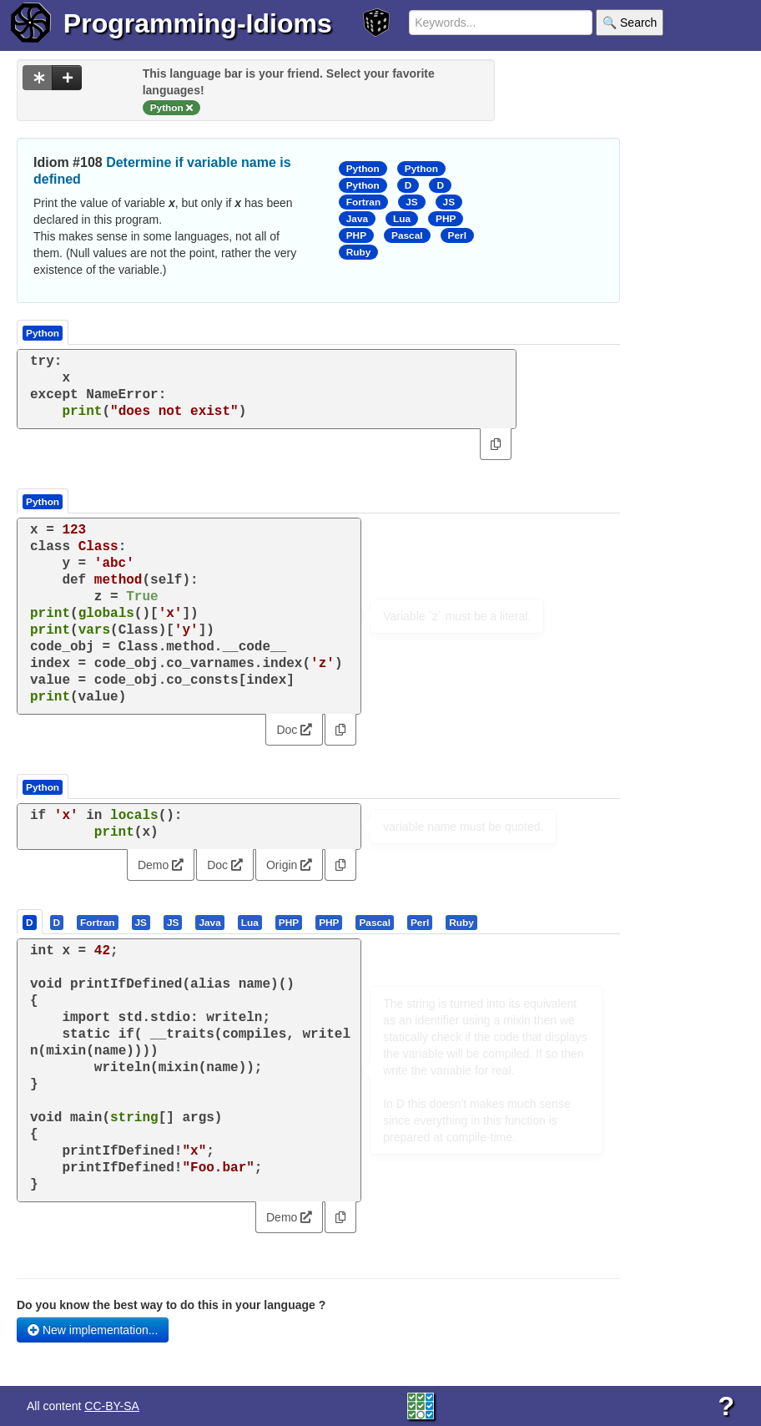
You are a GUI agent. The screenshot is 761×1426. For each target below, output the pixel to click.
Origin (289, 865)
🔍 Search (629, 22)
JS (411, 202)
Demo (161, 865)
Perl (457, 235)
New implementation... (93, 1330)
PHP (446, 219)
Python (363, 168)
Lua (402, 219)
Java (357, 219)
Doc (294, 729)
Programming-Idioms (197, 23)
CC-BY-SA (111, 1406)
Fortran (363, 202)
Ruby (358, 252)
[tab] (30, 921)
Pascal (407, 235)
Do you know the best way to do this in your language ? (171, 1305)
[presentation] (30, 921)
